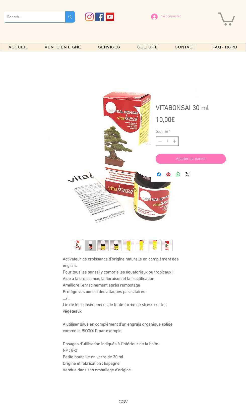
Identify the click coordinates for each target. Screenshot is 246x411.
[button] (226, 18)
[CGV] (123, 401)
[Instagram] (89, 17)
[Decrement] (159, 141)
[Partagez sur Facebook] (159, 174)
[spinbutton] (167, 141)
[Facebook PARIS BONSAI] (99, 17)
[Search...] (31, 16)
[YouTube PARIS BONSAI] (110, 17)
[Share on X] (187, 174)
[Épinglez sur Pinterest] (168, 174)
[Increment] (175, 141)
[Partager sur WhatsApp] (178, 174)
